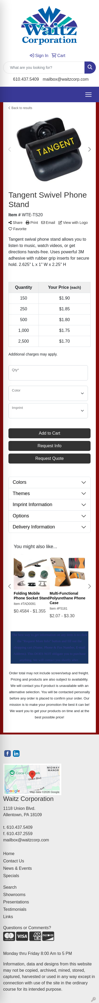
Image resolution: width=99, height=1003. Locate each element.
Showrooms (14, 894)
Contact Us (13, 861)
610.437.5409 (26, 79)
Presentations (16, 902)
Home (9, 853)
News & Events (17, 868)
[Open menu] (88, 94)
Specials (11, 875)
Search (10, 887)
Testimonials (14, 909)
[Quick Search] (44, 67)
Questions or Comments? (27, 927)
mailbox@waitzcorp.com (66, 79)
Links (8, 916)
